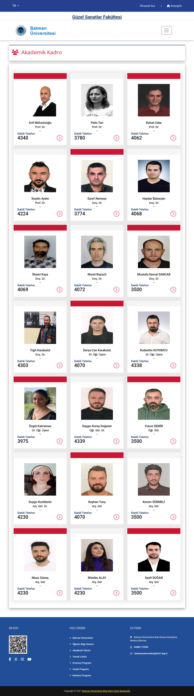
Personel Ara (148, 5)
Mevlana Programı (80, 675)
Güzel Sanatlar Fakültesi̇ (97, 17)
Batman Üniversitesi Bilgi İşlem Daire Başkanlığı (106, 691)
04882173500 (141, 647)
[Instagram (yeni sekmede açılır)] (22, 659)
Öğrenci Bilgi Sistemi (82, 644)
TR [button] (14, 6)
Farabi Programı (79, 669)
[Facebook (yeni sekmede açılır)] (10, 659)
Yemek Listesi (78, 656)
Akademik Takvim (80, 650)
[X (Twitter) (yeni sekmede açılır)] (16, 659)
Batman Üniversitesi (81, 638)
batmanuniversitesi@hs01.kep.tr (151, 653)
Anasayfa (174, 5)
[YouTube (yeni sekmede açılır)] (29, 659)
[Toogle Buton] (166, 30)
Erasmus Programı (80, 663)
